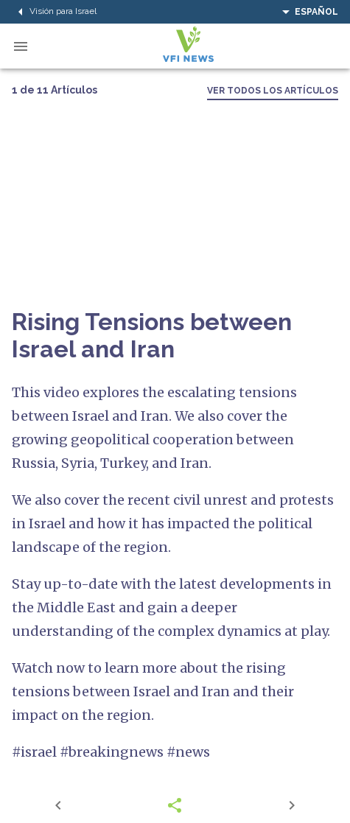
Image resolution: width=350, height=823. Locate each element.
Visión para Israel (54, 12)
